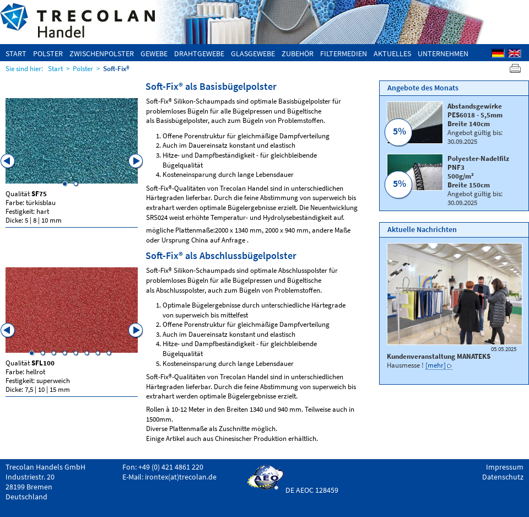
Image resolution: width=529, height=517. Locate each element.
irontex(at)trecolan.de (181, 477)
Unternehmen (443, 53)
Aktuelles (392, 53)
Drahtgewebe (199, 53)
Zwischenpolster (101, 53)
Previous (8, 161)
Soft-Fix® (116, 68)
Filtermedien (343, 53)
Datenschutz (502, 477)
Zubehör (298, 53)
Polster (48, 53)
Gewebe (154, 53)
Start (16, 53)
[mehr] (435, 364)
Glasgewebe (253, 53)
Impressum (504, 467)
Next (136, 161)
